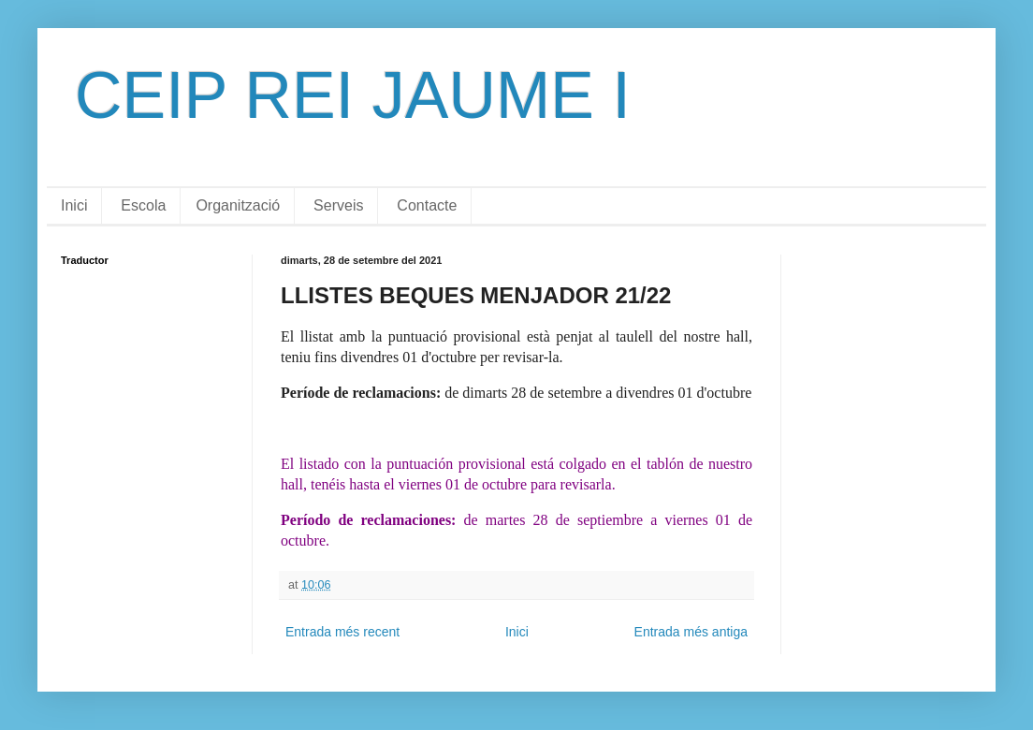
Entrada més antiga (691, 631)
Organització (238, 205)
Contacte (427, 205)
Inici (74, 205)
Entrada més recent (342, 631)
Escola (143, 205)
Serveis (338, 205)
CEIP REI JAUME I (353, 95)
